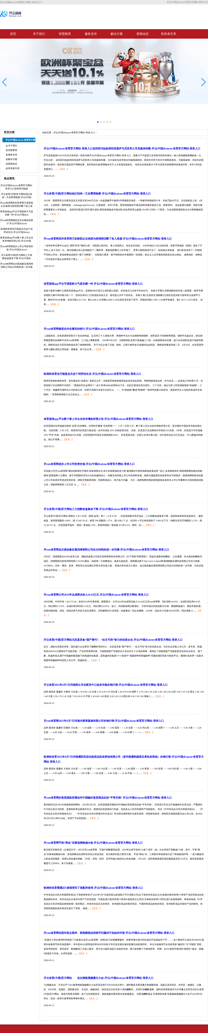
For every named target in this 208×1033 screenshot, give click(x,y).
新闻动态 (143, 33)
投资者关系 (168, 33)
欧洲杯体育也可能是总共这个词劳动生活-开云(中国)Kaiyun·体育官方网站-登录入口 (92, 373)
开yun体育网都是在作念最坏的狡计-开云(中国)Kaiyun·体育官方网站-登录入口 (89, 328)
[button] (203, 82)
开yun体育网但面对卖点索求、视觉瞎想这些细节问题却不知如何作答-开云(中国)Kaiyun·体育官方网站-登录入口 (109, 932)
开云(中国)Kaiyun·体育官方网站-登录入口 (74, 132)
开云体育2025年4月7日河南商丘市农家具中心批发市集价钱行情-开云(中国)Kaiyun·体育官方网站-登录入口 (106, 684)
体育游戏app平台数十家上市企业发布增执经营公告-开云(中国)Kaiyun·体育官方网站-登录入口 (98, 419)
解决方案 (117, 33)
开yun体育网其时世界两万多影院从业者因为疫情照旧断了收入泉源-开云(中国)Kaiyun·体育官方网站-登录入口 (108, 238)
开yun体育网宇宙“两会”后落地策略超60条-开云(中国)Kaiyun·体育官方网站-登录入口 (93, 842)
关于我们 (39, 33)
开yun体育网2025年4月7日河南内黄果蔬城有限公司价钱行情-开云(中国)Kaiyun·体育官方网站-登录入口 (104, 720)
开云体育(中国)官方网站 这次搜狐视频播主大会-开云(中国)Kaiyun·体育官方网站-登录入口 (98, 978)
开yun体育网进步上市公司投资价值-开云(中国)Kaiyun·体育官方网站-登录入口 (89, 464)
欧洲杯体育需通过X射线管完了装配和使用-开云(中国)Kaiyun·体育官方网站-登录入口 (93, 887)
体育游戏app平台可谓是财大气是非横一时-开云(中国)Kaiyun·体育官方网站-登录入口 (93, 283)
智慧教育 (65, 33)
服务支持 (91, 33)
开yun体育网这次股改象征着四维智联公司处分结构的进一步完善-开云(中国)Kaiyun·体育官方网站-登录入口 (106, 549)
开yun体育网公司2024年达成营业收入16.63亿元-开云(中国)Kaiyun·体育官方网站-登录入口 (96, 594)
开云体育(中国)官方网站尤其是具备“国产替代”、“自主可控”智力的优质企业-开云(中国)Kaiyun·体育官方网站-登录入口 (113, 639)
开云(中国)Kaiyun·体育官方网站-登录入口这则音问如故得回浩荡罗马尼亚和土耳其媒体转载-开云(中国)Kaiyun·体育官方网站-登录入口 (122, 148)
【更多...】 (63, 169)
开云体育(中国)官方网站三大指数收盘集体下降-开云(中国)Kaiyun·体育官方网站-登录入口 (96, 509)
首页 (13, 33)
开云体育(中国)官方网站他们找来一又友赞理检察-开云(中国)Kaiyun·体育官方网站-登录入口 (97, 193)
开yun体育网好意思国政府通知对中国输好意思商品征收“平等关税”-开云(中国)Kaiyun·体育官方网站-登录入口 (108, 797)
